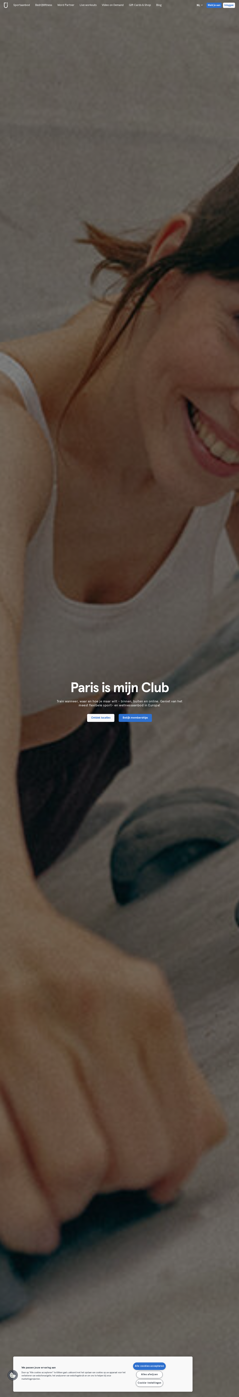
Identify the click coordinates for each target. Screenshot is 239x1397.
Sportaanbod (21, 5)
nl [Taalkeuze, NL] (200, 5)
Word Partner (65, 5)
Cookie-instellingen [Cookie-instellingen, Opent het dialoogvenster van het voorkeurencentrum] (149, 1383)
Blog (158, 5)
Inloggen (229, 5)
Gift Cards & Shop (140, 5)
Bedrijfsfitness (43, 5)
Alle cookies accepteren (149, 1366)
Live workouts (88, 5)
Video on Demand (113, 5)
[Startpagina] (5, 5)
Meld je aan (214, 5)
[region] (103, 1374)
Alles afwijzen (149, 1374)
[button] (12, 1375)
